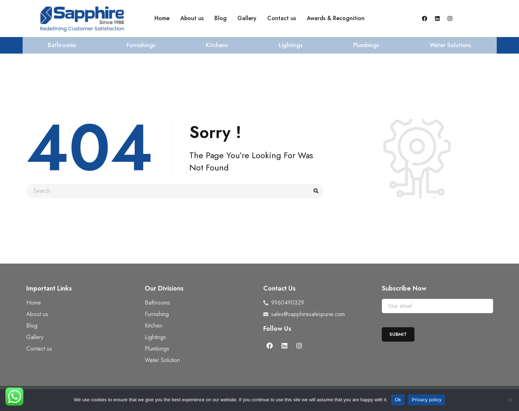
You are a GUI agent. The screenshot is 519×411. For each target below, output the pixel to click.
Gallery (246, 18)
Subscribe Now (404, 288)
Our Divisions (164, 288)
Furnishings (140, 45)
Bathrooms (62, 45)
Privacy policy (426, 399)
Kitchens (217, 45)
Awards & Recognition (336, 18)
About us (192, 18)
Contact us (281, 18)
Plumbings (366, 45)
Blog (220, 18)
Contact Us (279, 288)
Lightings (290, 45)
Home (162, 18)
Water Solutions (450, 45)
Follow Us (277, 328)
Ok (398, 399)
